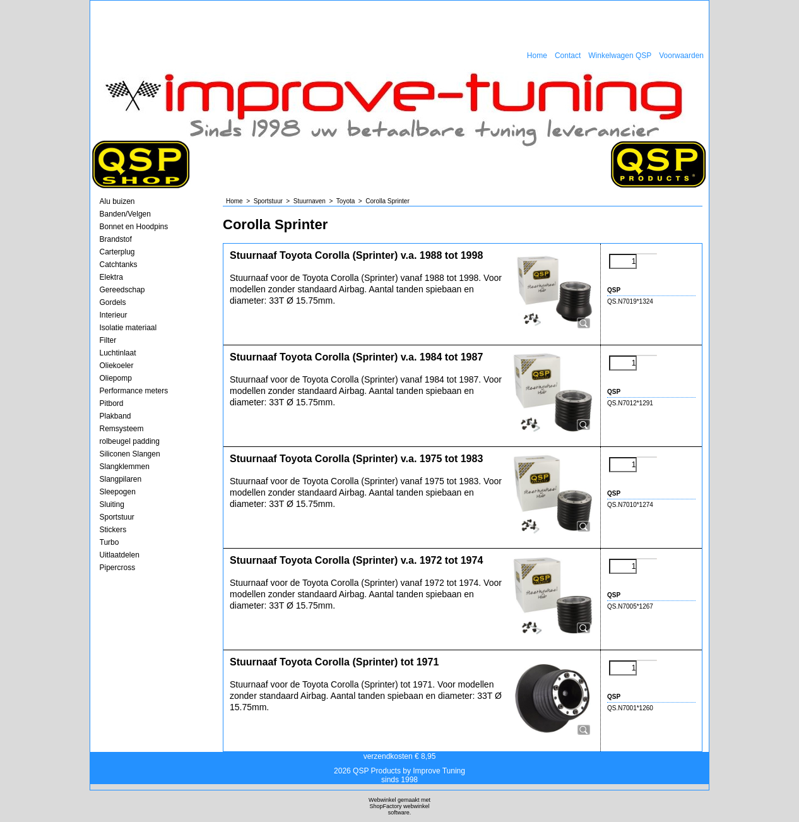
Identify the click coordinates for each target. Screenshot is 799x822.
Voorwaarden (681, 55)
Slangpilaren (121, 479)
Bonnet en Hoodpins (134, 226)
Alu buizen (117, 201)
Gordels (113, 302)
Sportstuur (117, 517)
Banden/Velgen (125, 214)
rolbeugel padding (130, 441)
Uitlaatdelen (119, 555)
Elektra (111, 277)
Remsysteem (122, 428)
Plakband (115, 416)
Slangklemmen (125, 466)
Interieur (113, 315)
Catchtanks (119, 264)
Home (537, 55)
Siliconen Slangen (130, 454)
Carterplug (117, 251)
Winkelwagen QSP (619, 55)
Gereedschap (122, 289)
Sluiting (112, 504)
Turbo (109, 542)
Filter (108, 340)
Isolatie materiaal (128, 327)
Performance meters (134, 390)
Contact (568, 55)
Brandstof (116, 239)
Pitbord (112, 403)
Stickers (113, 529)
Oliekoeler (117, 365)
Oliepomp (116, 378)
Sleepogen (118, 491)
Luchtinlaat (118, 352)
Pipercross (118, 567)
